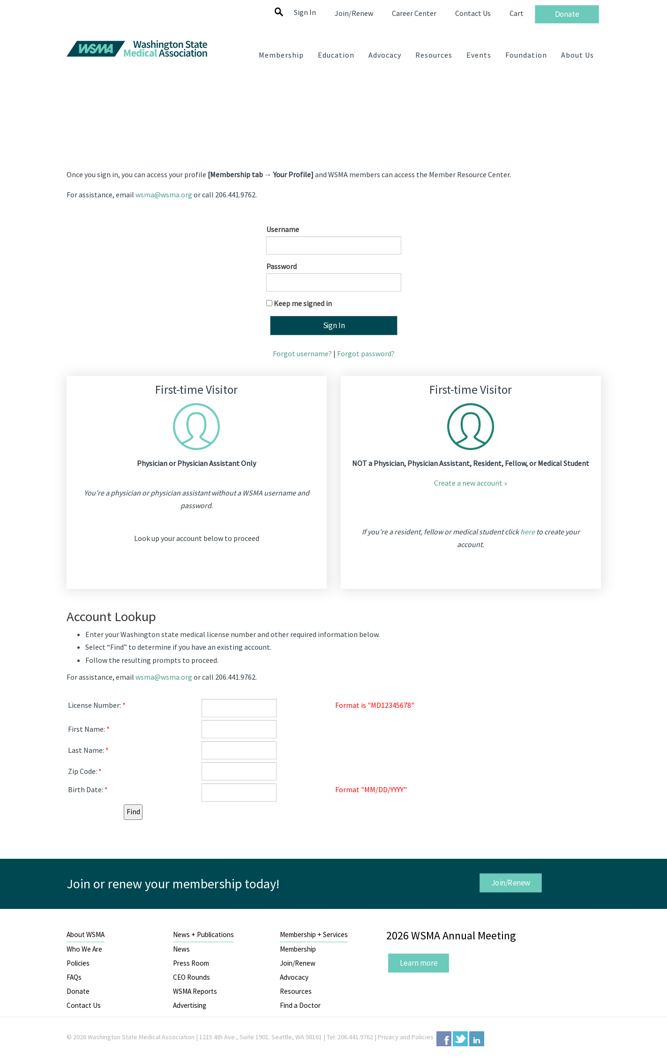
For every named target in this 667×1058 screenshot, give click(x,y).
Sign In (305, 12)
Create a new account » (470, 483)
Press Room (191, 963)
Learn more (419, 963)
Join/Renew (511, 883)
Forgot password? (366, 353)
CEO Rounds (191, 977)
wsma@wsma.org (163, 194)
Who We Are (84, 949)
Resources (296, 991)
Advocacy (294, 977)
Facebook (443, 1038)
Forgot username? (302, 353)
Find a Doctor (300, 1005)
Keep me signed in (303, 303)
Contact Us (84, 1005)
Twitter (460, 1038)
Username (282, 229)
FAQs (74, 977)
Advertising (189, 1005)
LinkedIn (476, 1038)
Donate (78, 991)
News (181, 949)
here (527, 531)
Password (281, 266)
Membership (298, 949)
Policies (78, 963)
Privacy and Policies (406, 1037)
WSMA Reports (195, 991)
